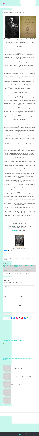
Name (5, 296)
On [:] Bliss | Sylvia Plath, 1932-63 (15, 392)
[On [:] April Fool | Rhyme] (7, 400)
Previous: (12, 258)
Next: (27, 258)
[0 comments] (4, 13)
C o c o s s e (7, 3)
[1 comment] (4, 274)
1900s (6, 253)
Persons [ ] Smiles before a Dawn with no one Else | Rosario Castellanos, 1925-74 (21, 376)
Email (21, 296)
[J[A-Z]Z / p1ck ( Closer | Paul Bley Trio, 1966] (7, 384)
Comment (5, 284)
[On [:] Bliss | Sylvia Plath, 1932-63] (7, 392)
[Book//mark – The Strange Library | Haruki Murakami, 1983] (19, 268)
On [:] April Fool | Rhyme (14, 400)
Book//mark (5, 270)
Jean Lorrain (14, 230)
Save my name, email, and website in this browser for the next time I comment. (16, 305)
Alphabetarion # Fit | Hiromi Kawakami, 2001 (16, 368)
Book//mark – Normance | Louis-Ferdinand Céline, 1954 (8, 273)
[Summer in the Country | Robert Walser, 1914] (30, 268)
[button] (4, 7)
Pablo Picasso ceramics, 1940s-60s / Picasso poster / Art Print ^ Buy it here (13, 340)
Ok (19, 434)
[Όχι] (37, 434)
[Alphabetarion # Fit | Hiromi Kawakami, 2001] (7, 368)
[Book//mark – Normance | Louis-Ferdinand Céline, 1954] (8, 268)
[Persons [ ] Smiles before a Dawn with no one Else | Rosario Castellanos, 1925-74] (7, 376)
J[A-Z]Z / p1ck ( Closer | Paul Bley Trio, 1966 (16, 384)
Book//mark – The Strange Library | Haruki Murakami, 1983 (19, 273)
